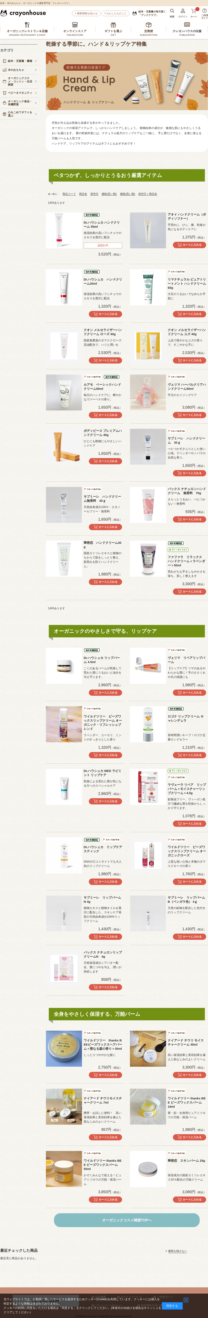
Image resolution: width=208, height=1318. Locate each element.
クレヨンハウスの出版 (187, 31)
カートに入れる (192, 244)
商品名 (83, 193)
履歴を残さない (177, 1250)
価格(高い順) (127, 193)
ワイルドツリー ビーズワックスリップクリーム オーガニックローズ (187, 851)
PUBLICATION (187, 35)
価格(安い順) (109, 193)
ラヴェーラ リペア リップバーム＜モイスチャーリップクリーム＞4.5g (187, 789)
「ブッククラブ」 (152, 13)
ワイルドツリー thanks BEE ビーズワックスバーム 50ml (103, 1165)
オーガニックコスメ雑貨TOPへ (127, 1220)
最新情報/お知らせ (87, 13)
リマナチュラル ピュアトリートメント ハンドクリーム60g (187, 283)
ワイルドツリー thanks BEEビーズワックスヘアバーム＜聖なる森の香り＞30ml (103, 1044)
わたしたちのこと (116, 13)
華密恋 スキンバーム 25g (186, 1160)
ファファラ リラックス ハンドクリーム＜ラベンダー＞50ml (186, 561)
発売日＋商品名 (147, 193)
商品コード (69, 193)
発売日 (94, 193)
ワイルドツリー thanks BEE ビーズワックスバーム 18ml (187, 1102)
